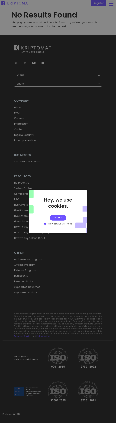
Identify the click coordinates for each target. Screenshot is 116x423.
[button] (58, 223)
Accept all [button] (58, 217)
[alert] (58, 211)
